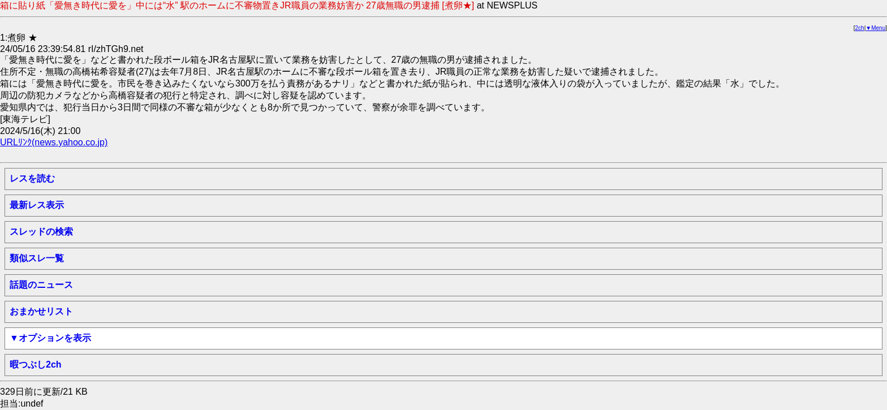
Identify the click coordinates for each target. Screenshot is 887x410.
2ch (859, 28)
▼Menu (875, 28)
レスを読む (32, 178)
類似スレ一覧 (37, 258)
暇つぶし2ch (36, 364)
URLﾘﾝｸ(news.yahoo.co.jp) (53, 142)
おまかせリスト (41, 311)
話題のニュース (41, 285)
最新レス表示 (37, 205)
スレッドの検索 (41, 231)
